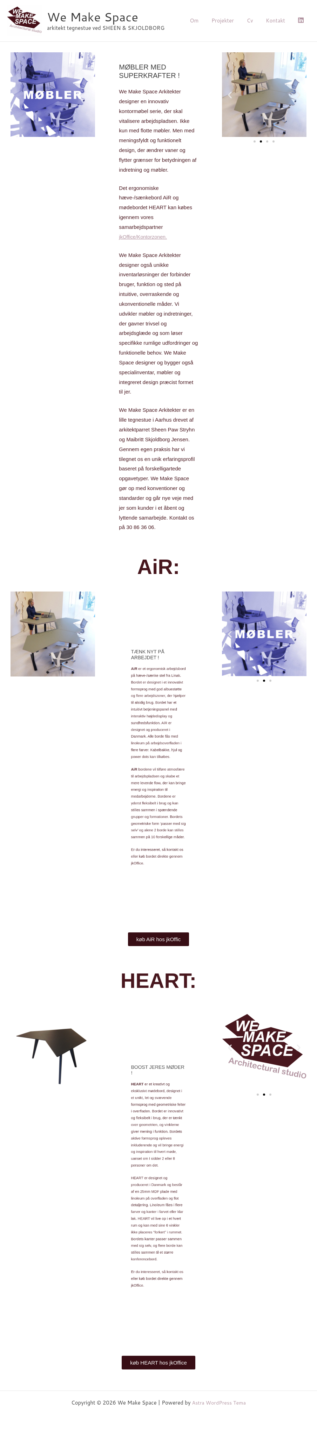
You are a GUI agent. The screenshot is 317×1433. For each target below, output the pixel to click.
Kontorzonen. (144, 237)
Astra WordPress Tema (219, 1402)
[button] (229, 94)
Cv (255, 20)
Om (204, 20)
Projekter (231, 20)
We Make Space (92, 16)
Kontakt (279, 20)
